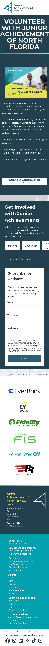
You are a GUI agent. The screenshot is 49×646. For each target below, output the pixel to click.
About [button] (12, 575)
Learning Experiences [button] (21, 598)
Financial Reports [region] (17, 567)
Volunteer (31, 246)
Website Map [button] (26, 635)
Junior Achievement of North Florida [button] (23, 618)
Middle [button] (12, 604)
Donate (12, 246)
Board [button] (11, 584)
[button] (8, 641)
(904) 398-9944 (15, 526)
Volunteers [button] (15, 541)
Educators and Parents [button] (22, 548)
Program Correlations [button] (19, 554)
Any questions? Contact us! (18, 259)
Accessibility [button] (12, 635)
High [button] (10, 607)
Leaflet (20, 374)
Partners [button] (13, 558)
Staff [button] (10, 581)
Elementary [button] (14, 600)
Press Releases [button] (16, 590)
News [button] (11, 593)
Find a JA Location (17, 623)
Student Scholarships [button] (19, 610)
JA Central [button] (38, 635)
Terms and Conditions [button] (16, 632)
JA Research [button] (14, 587)
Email (10, 302)
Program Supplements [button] (20, 550)
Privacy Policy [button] (35, 632)
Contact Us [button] (13, 523)
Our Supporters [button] (16, 564)
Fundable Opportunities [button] (21, 561)
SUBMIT (24, 359)
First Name (13, 315)
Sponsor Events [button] (16, 570)
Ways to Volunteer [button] (18, 543)
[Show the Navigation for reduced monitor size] (43, 7)
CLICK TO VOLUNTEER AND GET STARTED (24, 181)
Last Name (13, 328)
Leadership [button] (14, 577)
